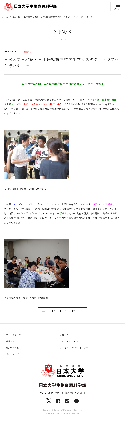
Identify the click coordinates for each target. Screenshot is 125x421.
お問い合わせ (67, 335)
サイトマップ (13, 354)
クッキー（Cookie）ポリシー (75, 348)
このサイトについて (70, 342)
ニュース (17, 17)
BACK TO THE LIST (64, 311)
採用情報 (10, 342)
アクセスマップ (14, 335)
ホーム (5, 17)
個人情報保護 (13, 348)
